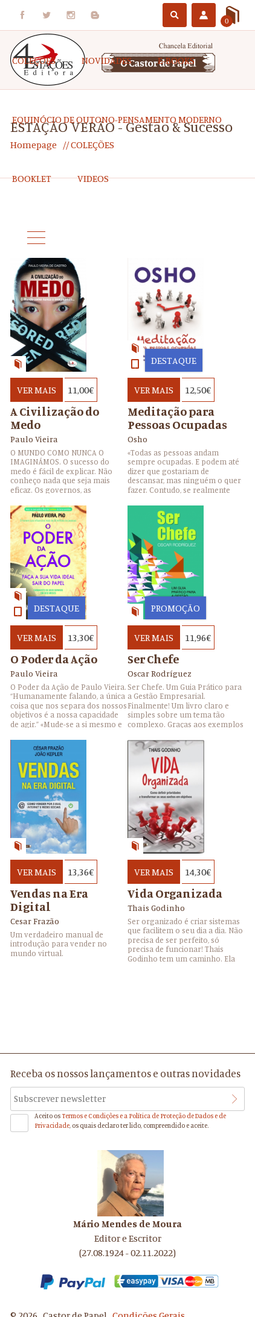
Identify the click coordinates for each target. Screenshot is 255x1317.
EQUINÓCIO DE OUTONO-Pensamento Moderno (117, 119)
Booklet (31, 178)
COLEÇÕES (34, 60)
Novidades (107, 60)
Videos (93, 178)
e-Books (176, 60)
